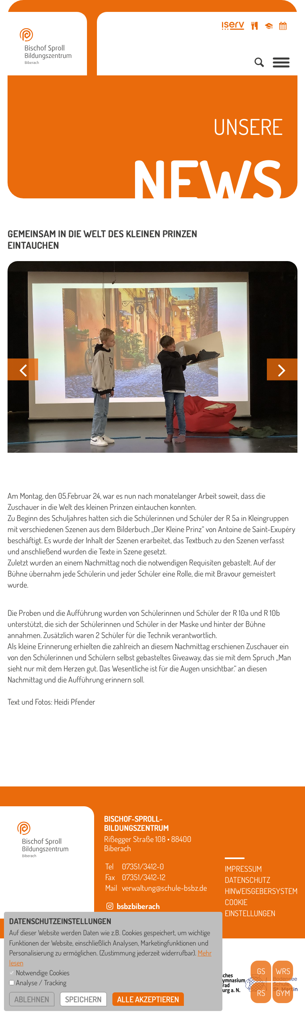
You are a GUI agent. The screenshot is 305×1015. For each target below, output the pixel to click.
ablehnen (31, 999)
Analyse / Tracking (41, 982)
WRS (283, 971)
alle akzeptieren (148, 999)
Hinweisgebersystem (261, 891)
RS (261, 993)
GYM (283, 993)
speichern (83, 999)
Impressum (243, 868)
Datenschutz (247, 880)
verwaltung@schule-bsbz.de (164, 887)
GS (261, 971)
